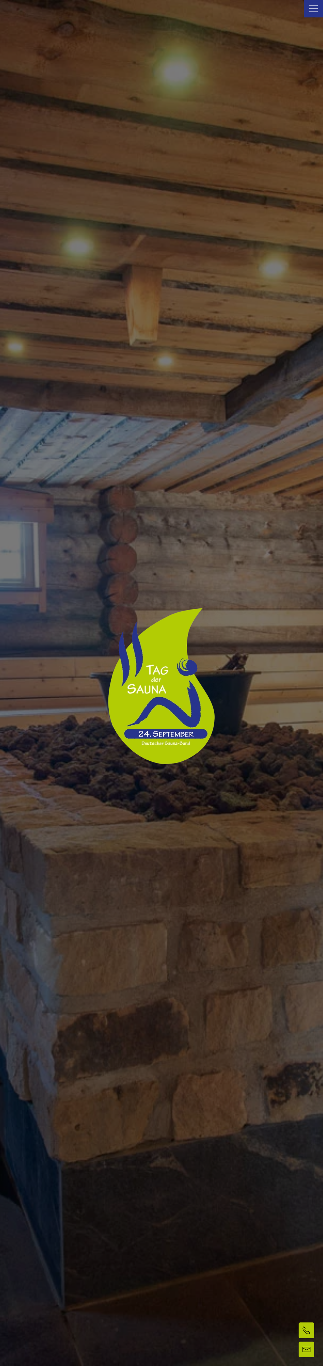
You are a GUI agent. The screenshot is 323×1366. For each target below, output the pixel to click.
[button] (313, 8)
